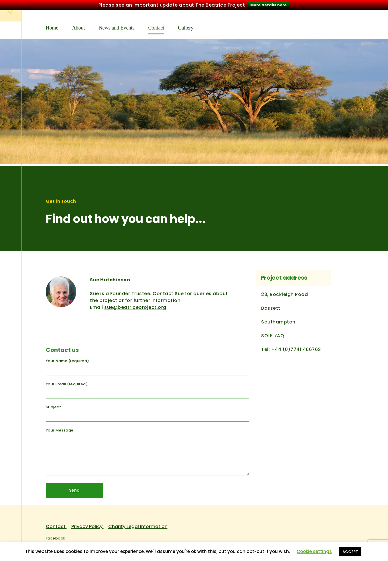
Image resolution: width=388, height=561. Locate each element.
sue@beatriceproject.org (135, 305)
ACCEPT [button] (350, 551)
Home (52, 26)
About (78, 26)
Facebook (56, 536)
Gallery (185, 26)
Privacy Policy (87, 524)
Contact (156, 26)
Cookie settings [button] (314, 551)
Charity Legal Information (138, 524)
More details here (268, 5)
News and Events (117, 26)
